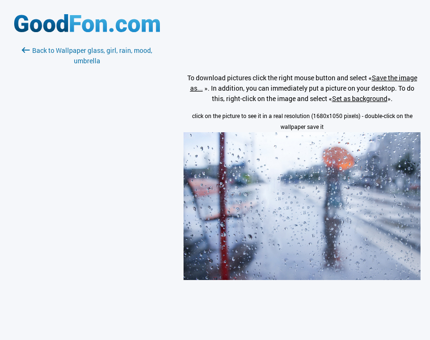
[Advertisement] (87, 178)
